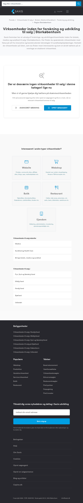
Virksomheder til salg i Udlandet (25, 352)
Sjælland (18, 295)
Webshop (16, 365)
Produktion (17, 369)
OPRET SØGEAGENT (57, 108)
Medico (18, 244)
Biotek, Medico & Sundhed (45, 20)
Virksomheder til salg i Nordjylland (26, 332)
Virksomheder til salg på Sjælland (26, 344)
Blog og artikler (19, 478)
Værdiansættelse (49, 369)
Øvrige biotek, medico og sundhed (28, 258)
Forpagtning (48, 389)
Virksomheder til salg (25, 20)
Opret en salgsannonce (23, 472)
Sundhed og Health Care (24, 251)
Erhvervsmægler (49, 377)
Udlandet (18, 302)
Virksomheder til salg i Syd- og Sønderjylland (30, 340)
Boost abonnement (50, 365)
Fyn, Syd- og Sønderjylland (25, 274)
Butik (15, 381)
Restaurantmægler (50, 381)
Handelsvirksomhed (20, 373)
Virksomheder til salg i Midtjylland (26, 336)
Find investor (48, 393)
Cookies (16, 459)
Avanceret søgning (27, 108)
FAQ (15, 446)
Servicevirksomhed (20, 377)
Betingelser (18, 439)
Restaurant (17, 385)
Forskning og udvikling (65, 20)
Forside (12, 20)
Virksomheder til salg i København (26, 348)
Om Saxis (17, 452)
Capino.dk (17, 484)
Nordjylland (19, 288)
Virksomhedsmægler (51, 373)
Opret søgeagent (20, 465)
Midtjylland (19, 281)
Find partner (48, 385)
